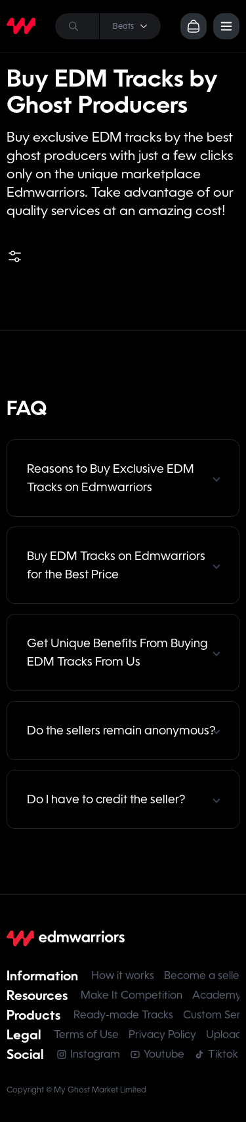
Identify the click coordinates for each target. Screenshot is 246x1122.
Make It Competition (131, 995)
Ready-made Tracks (123, 1015)
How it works (122, 975)
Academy (216, 995)
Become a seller (203, 975)
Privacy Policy (162, 1034)
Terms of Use (86, 1034)
